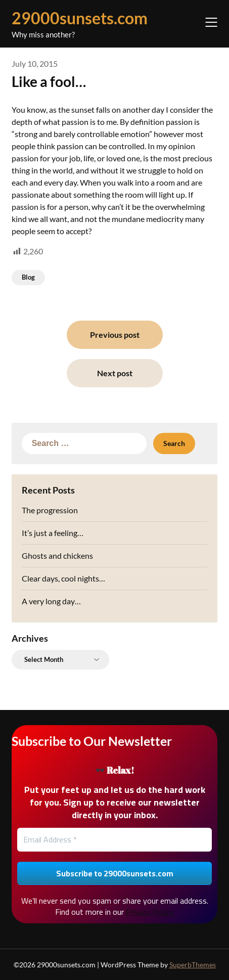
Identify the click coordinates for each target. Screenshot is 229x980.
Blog (28, 277)
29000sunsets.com (80, 18)
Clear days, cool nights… (63, 578)
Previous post (115, 334)
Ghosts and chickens (57, 555)
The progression (50, 510)
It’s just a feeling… (52, 533)
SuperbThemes (192, 964)
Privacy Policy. (150, 911)
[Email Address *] (114, 839)
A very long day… (51, 601)
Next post (114, 373)
